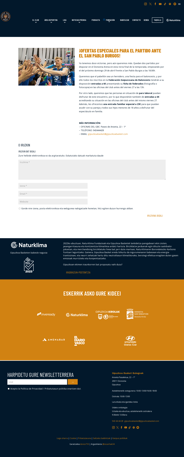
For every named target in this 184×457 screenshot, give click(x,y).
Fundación (109, 19)
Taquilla (157, 20)
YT (160, 4)
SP (170, 4)
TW (150, 4)
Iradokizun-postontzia (78, 272)
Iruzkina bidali (155, 215)
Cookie (73, 438)
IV (175, 4)
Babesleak (124, 20)
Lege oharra (62, 438)
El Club (35, 20)
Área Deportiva (50, 20)
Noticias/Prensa (79, 20)
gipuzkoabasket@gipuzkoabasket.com (108, 134)
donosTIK (84, 444)
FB (156, 4)
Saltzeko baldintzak (101, 438)
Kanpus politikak (119, 438)
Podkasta (96, 20)
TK (165, 4)
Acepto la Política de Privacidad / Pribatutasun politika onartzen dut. (44, 388)
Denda (146, 20)
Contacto (136, 20)
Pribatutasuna (84, 438)
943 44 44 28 (117, 421)
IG (146, 4)
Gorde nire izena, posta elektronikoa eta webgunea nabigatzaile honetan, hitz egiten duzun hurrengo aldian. (77, 208)
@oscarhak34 (108, 444)
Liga (64, 20)
